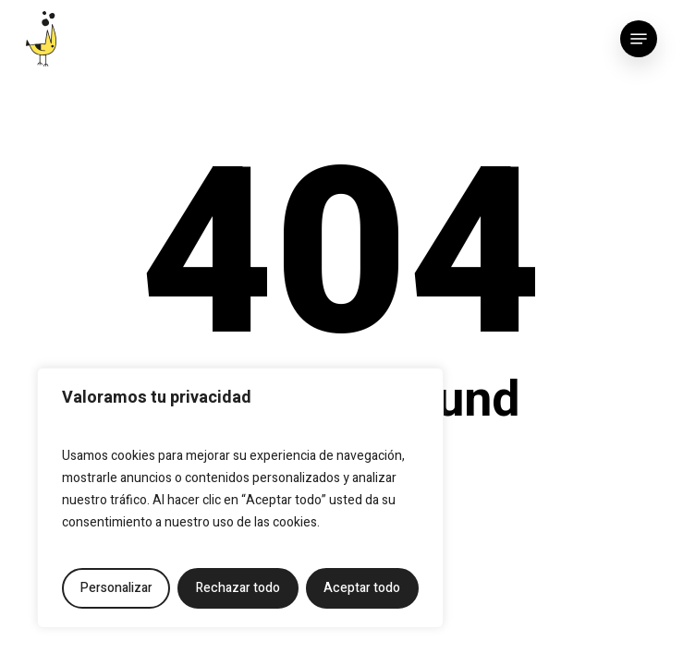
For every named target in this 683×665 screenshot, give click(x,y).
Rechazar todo (238, 588)
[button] (638, 39)
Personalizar (116, 588)
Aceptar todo (361, 588)
